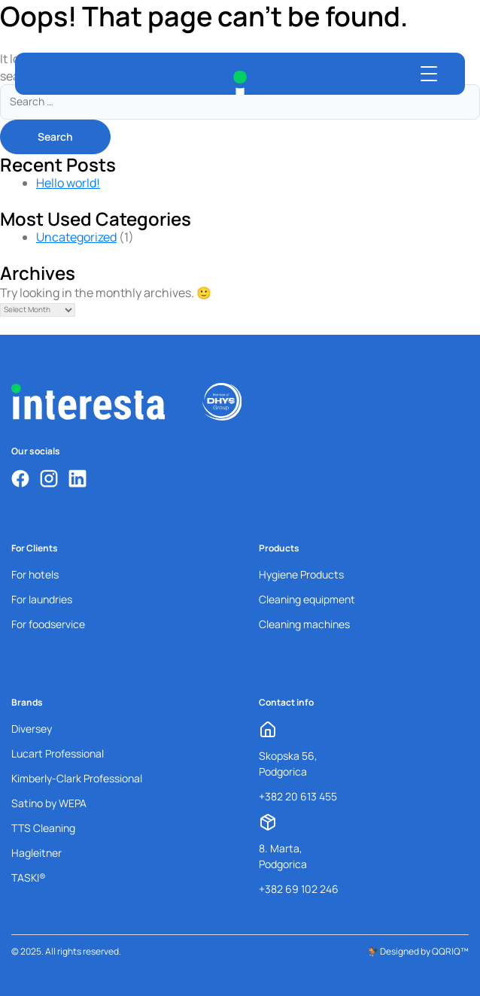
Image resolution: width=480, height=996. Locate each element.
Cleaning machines (304, 624)
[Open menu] (428, 74)
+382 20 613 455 (298, 796)
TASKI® (28, 877)
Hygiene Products (301, 574)
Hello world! (68, 183)
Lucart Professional (57, 753)
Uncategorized (76, 237)
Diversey (31, 728)
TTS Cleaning (43, 828)
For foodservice (48, 624)
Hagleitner (36, 853)
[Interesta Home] (240, 83)
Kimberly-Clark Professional (76, 778)
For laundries (41, 599)
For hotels (35, 574)
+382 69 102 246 (299, 889)
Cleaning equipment (307, 599)
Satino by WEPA (49, 803)
